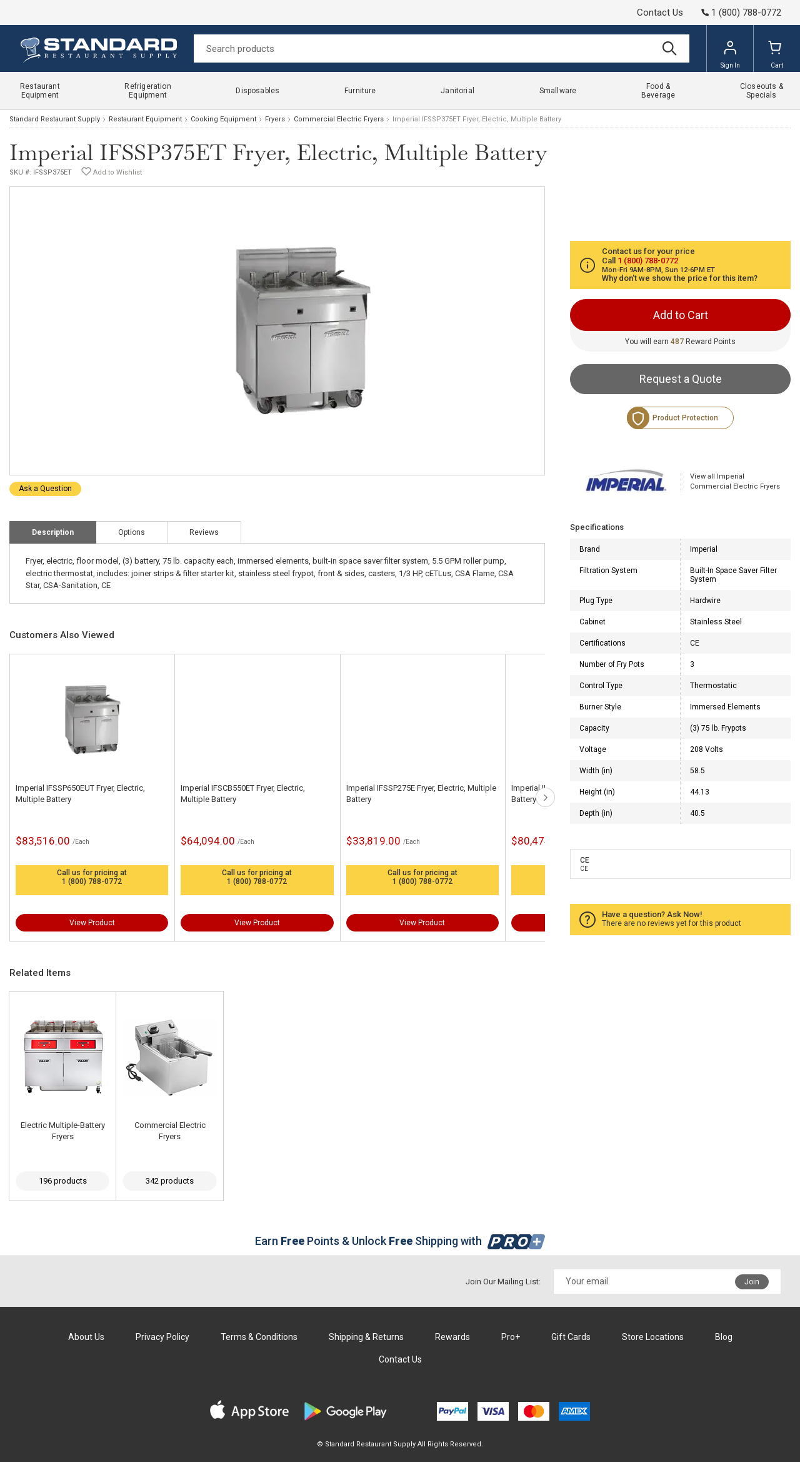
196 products (63, 1180)
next (545, 797)
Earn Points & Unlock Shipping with (400, 1240)
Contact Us (660, 12)
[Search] (441, 48)
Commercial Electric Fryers (339, 119)
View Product (92, 922)
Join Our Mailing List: (503, 1281)
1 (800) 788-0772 (92, 881)
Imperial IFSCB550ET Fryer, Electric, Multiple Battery (243, 793)
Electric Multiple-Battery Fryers (63, 1130)
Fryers (275, 119)
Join (751, 1281)
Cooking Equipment (223, 119)
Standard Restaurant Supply (54, 119)
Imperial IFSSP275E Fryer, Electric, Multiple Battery (421, 793)
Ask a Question (45, 488)
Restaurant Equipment (145, 119)
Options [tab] (131, 532)
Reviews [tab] (204, 532)
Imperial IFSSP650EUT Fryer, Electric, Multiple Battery (80, 793)
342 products (170, 1180)
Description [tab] (53, 532)
